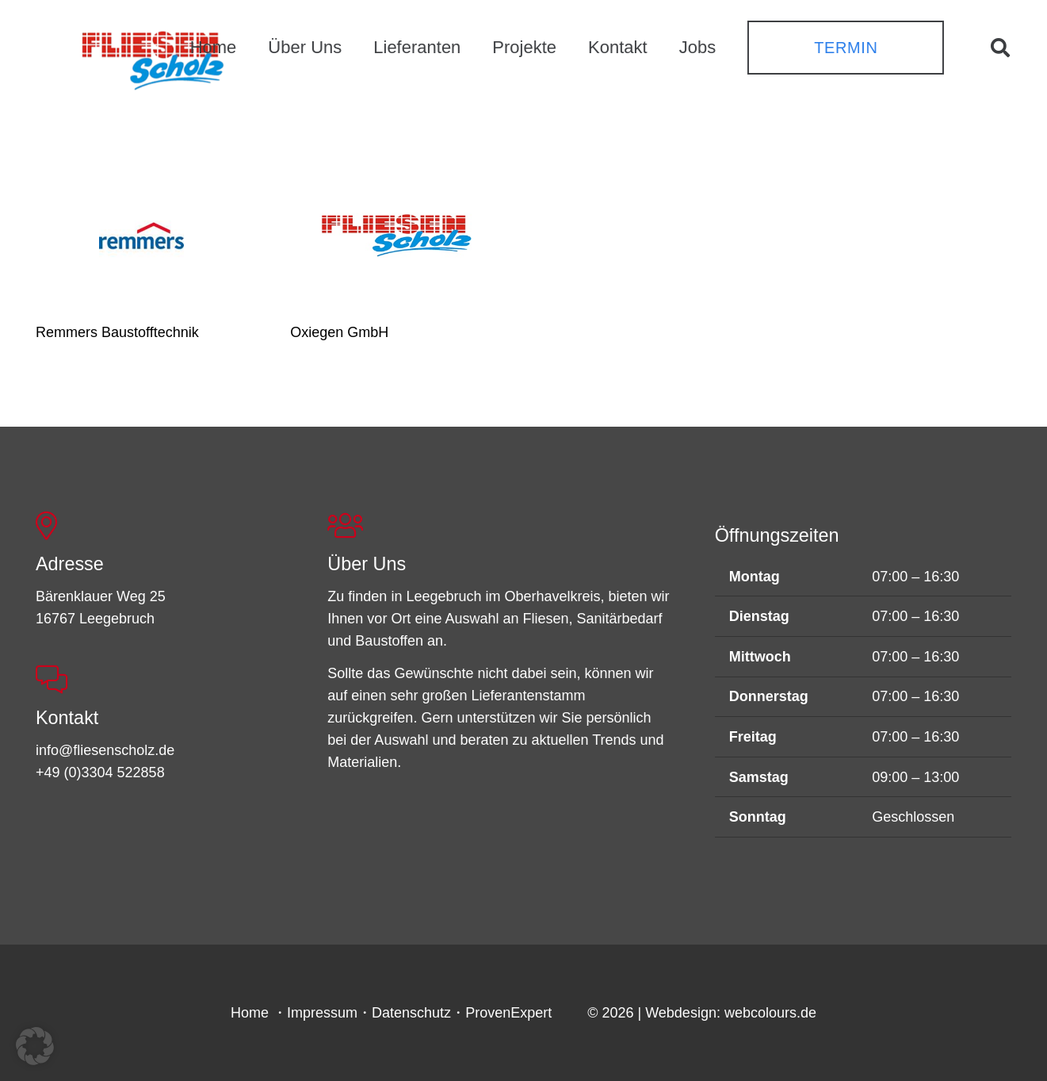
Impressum (322, 1013)
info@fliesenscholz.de (105, 750)
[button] (1000, 47)
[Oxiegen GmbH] (396, 234)
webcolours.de (770, 1013)
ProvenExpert (508, 1013)
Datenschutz (411, 1013)
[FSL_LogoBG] (153, 58)
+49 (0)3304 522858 (100, 772)
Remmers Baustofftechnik (117, 332)
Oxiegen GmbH (339, 332)
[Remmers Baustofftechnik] (141, 234)
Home (250, 1013)
